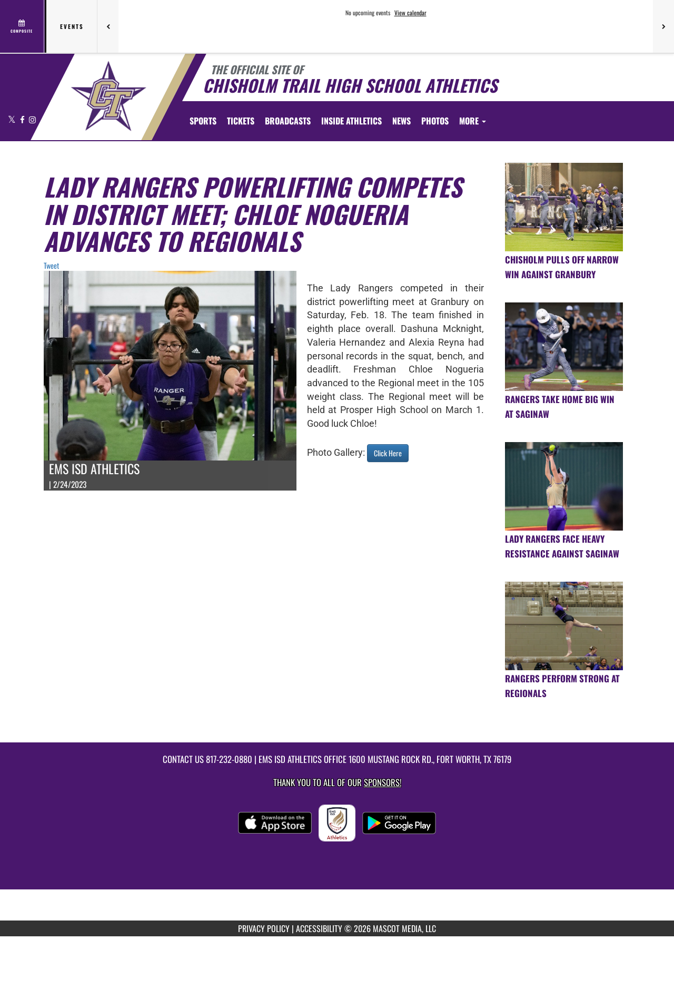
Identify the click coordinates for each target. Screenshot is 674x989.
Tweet (51, 265)
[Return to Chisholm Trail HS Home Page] (108, 96)
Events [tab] (72, 26)
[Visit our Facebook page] (23, 119)
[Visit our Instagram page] (32, 119)
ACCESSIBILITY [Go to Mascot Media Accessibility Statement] (319, 928)
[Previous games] (107, 26)
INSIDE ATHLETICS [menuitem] (351, 120)
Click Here (388, 452)
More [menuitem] (472, 120)
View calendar (410, 12)
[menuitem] (241, 120)
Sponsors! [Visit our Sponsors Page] (382, 782)
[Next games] (663, 26)
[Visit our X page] (12, 119)
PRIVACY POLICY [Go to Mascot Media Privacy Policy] (264, 928)
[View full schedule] (22, 26)
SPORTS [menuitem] (203, 120)
